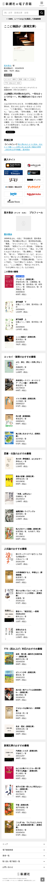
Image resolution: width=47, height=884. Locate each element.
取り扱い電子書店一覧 (11, 861)
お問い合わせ (8, 867)
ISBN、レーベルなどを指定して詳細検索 (24, 19)
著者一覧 (6, 856)
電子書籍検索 (8, 850)
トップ (5, 844)
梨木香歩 (7, 66)
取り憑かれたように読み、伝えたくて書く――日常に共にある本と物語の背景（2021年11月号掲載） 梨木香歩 (23, 147)
